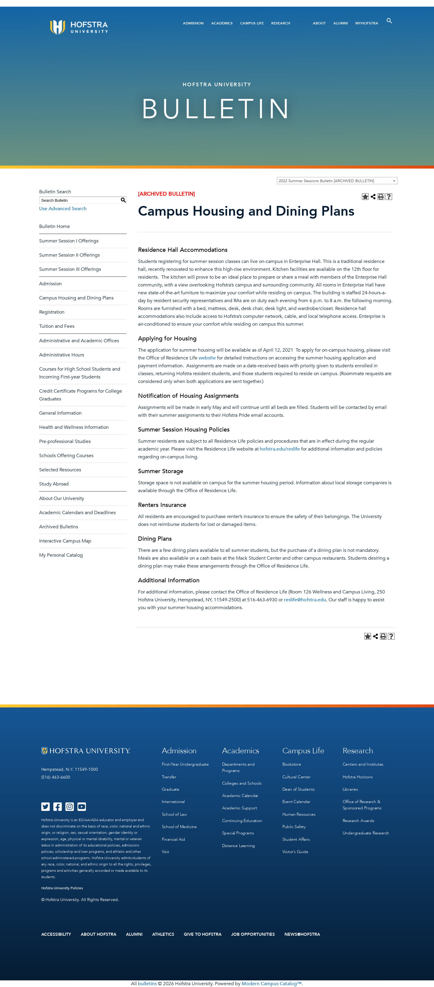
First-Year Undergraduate (185, 764)
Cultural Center (296, 777)
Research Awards (358, 820)
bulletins (147, 983)
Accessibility (56, 934)
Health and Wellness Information (74, 427)
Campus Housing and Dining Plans (76, 298)
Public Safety (294, 826)
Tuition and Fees (56, 326)
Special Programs (238, 832)
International (173, 801)
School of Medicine (179, 826)
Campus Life (252, 23)
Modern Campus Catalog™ (272, 983)
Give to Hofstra (203, 934)
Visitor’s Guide (295, 851)
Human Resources (299, 814)
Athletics (163, 934)
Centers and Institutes (363, 764)
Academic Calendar (240, 795)
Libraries (350, 789)
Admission (193, 23)
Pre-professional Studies (65, 441)
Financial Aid (173, 838)
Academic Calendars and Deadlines (77, 512)
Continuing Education (242, 820)
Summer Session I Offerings (69, 241)
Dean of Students (298, 789)
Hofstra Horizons (358, 777)
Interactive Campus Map (65, 541)
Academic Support (239, 808)
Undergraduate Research (366, 832)
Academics (222, 23)
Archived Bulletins (58, 527)
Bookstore (291, 764)
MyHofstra (366, 23)
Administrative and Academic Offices (79, 340)
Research (280, 23)
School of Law (174, 814)
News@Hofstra (302, 934)
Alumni (340, 23)
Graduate (170, 789)
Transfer (169, 777)
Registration (51, 312)
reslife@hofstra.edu (305, 599)
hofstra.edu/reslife (280, 449)
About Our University (61, 498)
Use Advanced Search (62, 208)
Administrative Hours (61, 355)
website (207, 358)
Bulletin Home (54, 226)
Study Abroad (54, 484)
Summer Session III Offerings (70, 269)
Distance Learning (238, 845)
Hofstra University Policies (62, 888)
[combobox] (337, 180)
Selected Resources (60, 470)
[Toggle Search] (389, 20)
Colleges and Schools (242, 783)
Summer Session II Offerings (69, 255)
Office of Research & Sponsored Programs (362, 805)
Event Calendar (296, 801)
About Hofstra (98, 934)
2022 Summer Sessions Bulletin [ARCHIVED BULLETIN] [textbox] (326, 181)
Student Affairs (296, 838)
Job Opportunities (253, 934)
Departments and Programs (238, 767)
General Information (60, 413)
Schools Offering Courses (66, 455)
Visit (165, 851)
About (319, 23)
